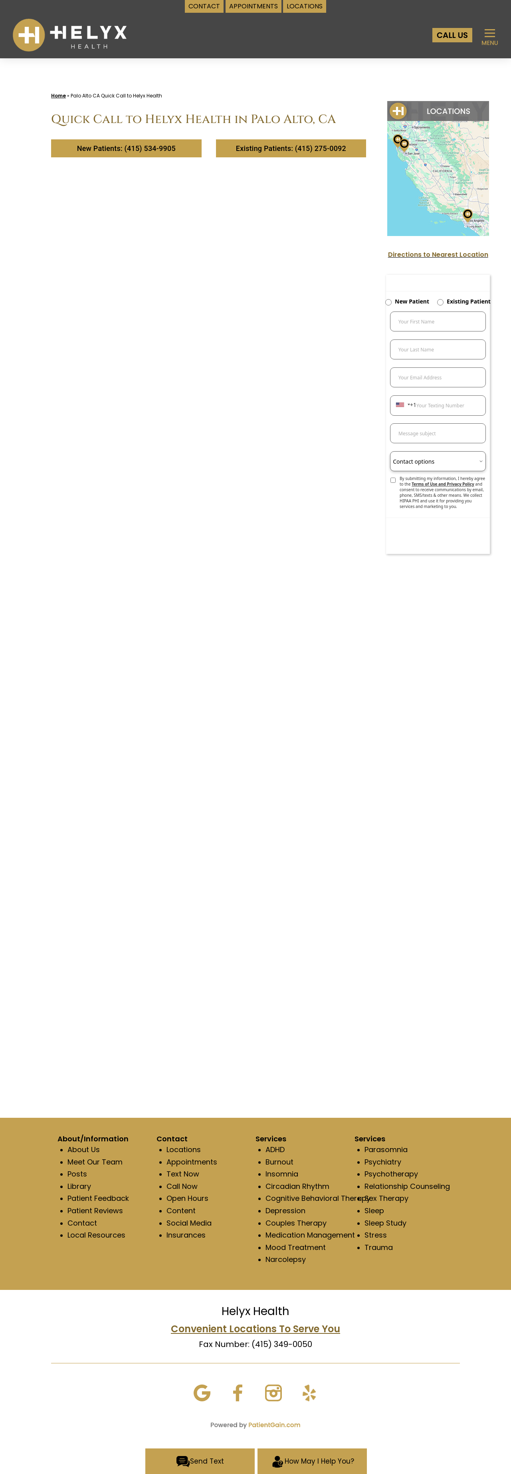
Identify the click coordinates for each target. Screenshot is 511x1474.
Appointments (191, 1162)
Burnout (279, 1162)
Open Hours (187, 1198)
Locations (183, 1150)
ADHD (275, 1150)
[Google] (202, 1392)
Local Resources (96, 1235)
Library (79, 1186)
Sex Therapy (386, 1198)
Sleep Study (385, 1223)
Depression (285, 1211)
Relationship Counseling (407, 1186)
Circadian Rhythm (297, 1186)
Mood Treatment (295, 1247)
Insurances (186, 1235)
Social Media (189, 1223)
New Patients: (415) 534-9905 (126, 148)
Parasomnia (386, 1150)
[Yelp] (309, 1392)
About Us (83, 1150)
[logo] (70, 35)
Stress (375, 1235)
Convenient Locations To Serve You (255, 1328)
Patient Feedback (98, 1198)
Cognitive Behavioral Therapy (317, 1198)
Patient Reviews (95, 1211)
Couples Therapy (296, 1223)
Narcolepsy (285, 1259)
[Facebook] (238, 1392)
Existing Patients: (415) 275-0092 (291, 148)
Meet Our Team (95, 1162)
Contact (82, 1223)
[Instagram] (273, 1392)
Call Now (182, 1186)
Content (181, 1211)
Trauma (378, 1247)
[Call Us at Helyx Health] (452, 35)
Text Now (182, 1174)
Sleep (374, 1211)
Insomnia (281, 1174)
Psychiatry (382, 1162)
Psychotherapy (391, 1174)
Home (58, 95)
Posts (77, 1174)
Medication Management (310, 1235)
